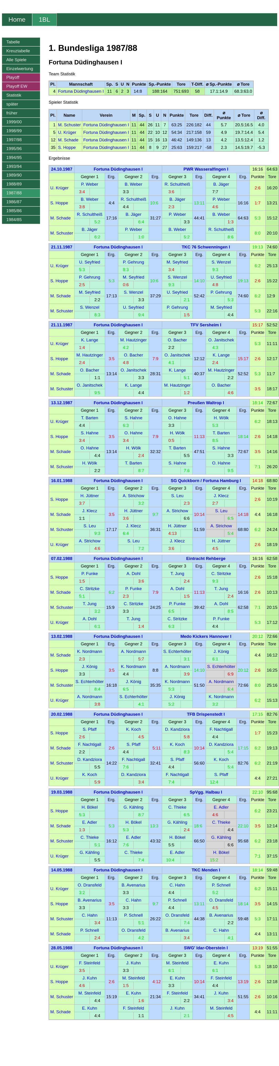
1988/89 (14, 184)
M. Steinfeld (177, 962)
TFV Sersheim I (205, 324)
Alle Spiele (16, 59)
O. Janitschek (221, 340)
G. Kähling (133, 807)
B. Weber (133, 184)
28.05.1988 (61, 947)
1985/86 (14, 210)
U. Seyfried (89, 262)
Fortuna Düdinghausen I (81, 91)
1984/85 (14, 219)
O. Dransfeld (90, 885)
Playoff (12, 77)
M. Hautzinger (133, 340)
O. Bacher (177, 340)
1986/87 (14, 201)
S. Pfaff (90, 729)
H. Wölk (221, 417)
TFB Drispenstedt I (206, 714)
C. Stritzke (221, 573)
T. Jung (177, 573)
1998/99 (14, 130)
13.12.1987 (61, 402)
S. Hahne (133, 417)
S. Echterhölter (177, 651)
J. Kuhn (133, 962)
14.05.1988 (61, 870)
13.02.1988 (61, 636)
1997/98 (14, 139)
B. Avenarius (133, 885)
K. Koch (133, 729)
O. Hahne (177, 417)
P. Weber (89, 184)
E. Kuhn (221, 962)
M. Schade (68, 139)
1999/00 (14, 121)
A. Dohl (133, 573)
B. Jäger (221, 184)
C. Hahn (177, 885)
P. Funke (89, 573)
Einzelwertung (19, 68)
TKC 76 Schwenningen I (206, 247)
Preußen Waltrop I (206, 402)
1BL (44, 19)
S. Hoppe (67, 147)
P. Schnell (221, 885)
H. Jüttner (89, 495)
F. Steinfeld (89, 962)
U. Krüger (67, 132)
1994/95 (14, 157)
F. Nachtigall (221, 729)
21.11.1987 (61, 247)
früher (12, 113)
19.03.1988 (61, 792)
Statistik (13, 95)
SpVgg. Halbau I (206, 792)
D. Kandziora (177, 729)
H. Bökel (90, 807)
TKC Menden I (206, 870)
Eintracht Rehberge (206, 558)
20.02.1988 (61, 714)
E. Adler (221, 807)
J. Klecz (221, 495)
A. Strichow (133, 495)
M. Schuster (69, 124)
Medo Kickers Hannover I (205, 636)
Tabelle (13, 42)
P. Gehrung (133, 262)
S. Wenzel (221, 262)
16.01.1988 (61, 480)
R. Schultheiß (177, 184)
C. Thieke (177, 807)
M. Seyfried (177, 262)
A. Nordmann (133, 651)
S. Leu (177, 495)
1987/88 (14, 192)
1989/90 (14, 175)
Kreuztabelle (18, 50)
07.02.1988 (61, 558)
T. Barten (89, 417)
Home (17, 19)
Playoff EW (16, 86)
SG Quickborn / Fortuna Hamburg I (206, 480)
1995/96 (14, 148)
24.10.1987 (61, 169)
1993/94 (14, 166)
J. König (221, 651)
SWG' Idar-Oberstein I (206, 947)
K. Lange (89, 340)
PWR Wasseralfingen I (206, 169)
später (12, 104)
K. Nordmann (89, 651)
